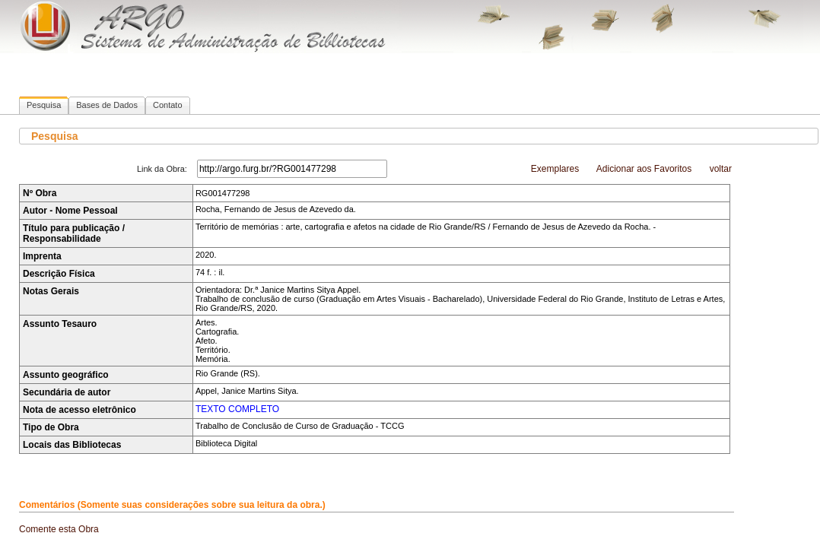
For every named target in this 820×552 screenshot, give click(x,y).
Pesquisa (44, 104)
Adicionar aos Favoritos (643, 168)
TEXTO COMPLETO (237, 409)
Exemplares (555, 168)
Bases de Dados (107, 104)
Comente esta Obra (59, 529)
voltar (721, 168)
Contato (168, 104)
